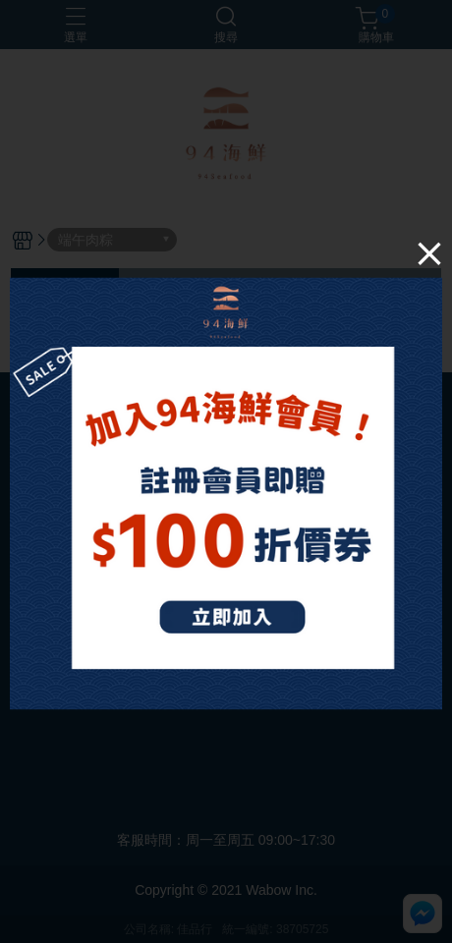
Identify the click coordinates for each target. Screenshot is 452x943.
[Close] (429, 253)
